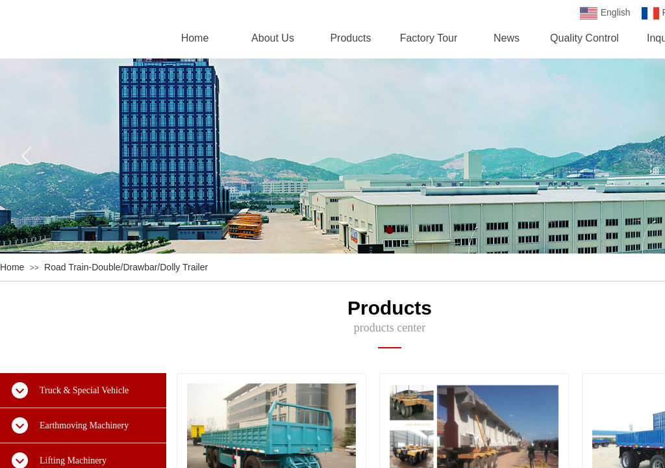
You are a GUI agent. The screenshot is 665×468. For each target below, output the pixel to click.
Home (12, 267)
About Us (272, 38)
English (605, 13)
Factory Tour (429, 38)
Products (350, 38)
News (507, 38)
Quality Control (584, 38)
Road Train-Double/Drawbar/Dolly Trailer (126, 267)
